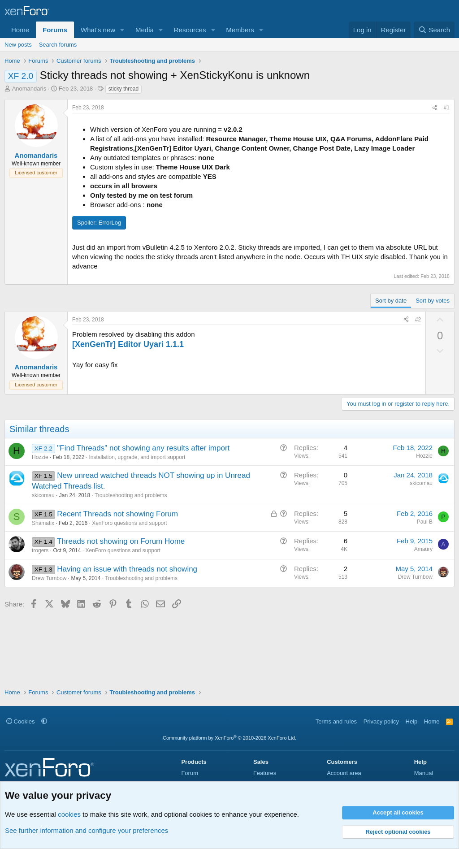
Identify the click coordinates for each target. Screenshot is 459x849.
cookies (69, 814)
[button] (122, 30)
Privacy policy (381, 721)
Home (20, 30)
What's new (98, 30)
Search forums (58, 44)
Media (144, 30)
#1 (447, 107)
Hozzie (40, 457)
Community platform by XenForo (229, 738)
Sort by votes (433, 300)
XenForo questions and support (129, 523)
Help (412, 721)
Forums (55, 30)
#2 (418, 319)
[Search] (434, 30)
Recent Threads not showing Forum (117, 514)
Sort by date (391, 300)
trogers (40, 550)
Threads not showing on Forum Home (121, 541)
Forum (189, 773)
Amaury (423, 549)
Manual (423, 773)
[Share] (435, 108)
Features (264, 773)
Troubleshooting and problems (131, 495)
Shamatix (43, 523)
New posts (18, 44)
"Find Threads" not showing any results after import (143, 448)
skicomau (43, 495)
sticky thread (123, 89)
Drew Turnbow (49, 578)
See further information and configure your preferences (86, 830)
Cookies (20, 721)
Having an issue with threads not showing (127, 569)
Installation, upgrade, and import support (137, 457)
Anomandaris (29, 88)
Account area (344, 773)
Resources (190, 30)
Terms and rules (336, 721)
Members (240, 30)
